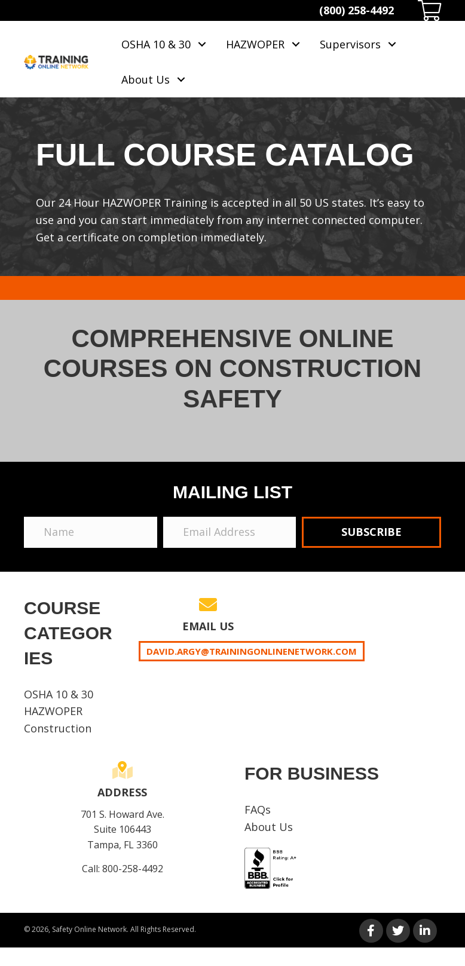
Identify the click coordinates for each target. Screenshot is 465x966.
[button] (371, 532)
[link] (164, 44)
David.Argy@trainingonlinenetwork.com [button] (251, 651)
